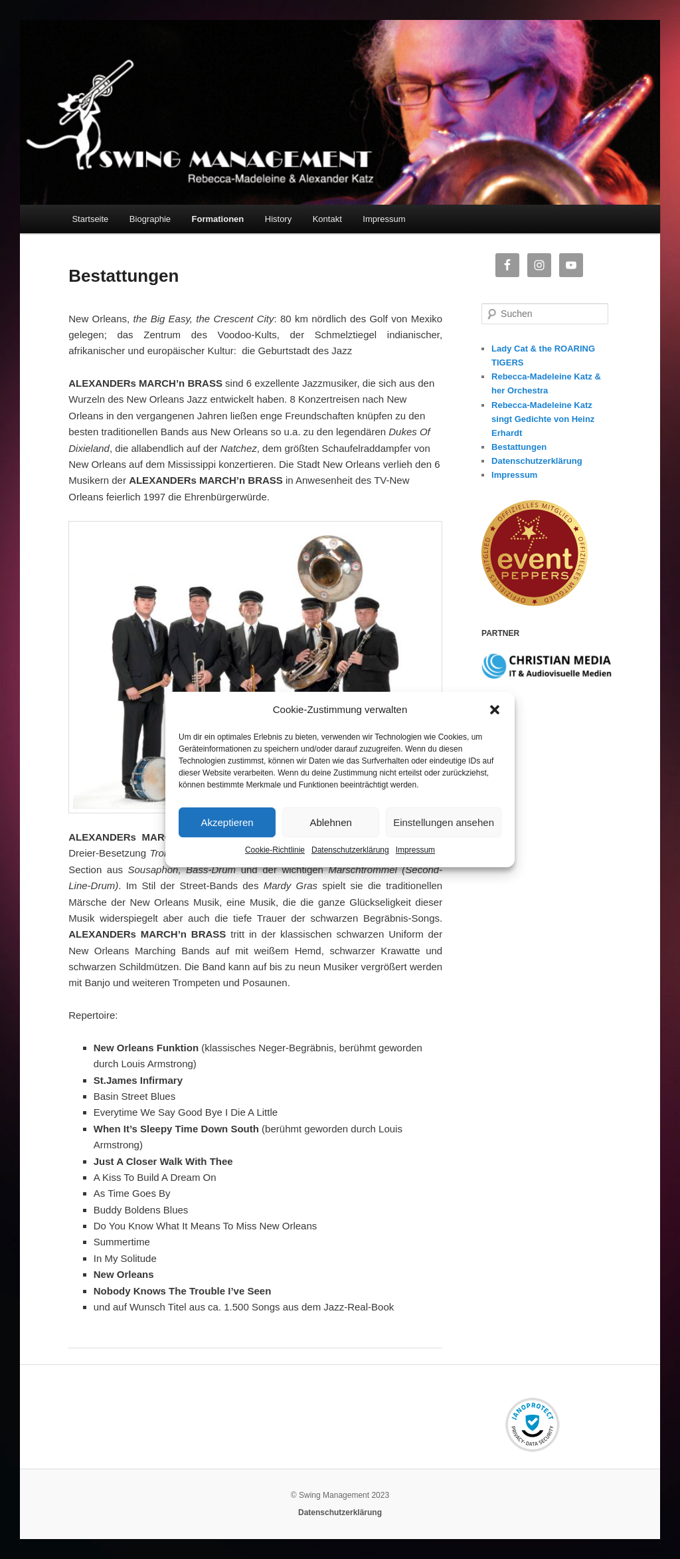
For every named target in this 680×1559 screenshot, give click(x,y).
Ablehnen (330, 822)
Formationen (218, 219)
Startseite (90, 219)
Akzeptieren (227, 822)
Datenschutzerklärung (350, 850)
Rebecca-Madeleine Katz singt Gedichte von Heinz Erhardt (542, 419)
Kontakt (327, 219)
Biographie (150, 219)
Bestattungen (519, 447)
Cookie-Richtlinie (275, 850)
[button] (494, 709)
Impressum (415, 850)
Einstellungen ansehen (443, 822)
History (278, 219)
